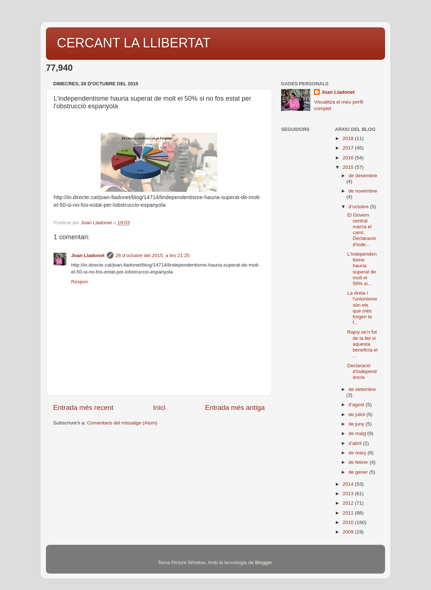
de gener (359, 472)
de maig (358, 433)
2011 (348, 513)
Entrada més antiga (235, 407)
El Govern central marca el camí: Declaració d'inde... (361, 229)
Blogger (263, 562)
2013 (348, 493)
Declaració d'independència (362, 371)
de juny (357, 424)
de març (358, 452)
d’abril (356, 443)
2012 (348, 503)
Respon (79, 281)
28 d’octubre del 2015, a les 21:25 (153, 255)
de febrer (359, 462)
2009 (348, 532)
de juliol (358, 414)
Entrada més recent (83, 407)
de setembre (362, 389)
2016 (348, 157)
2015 (348, 167)
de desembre (363, 175)
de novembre (363, 191)
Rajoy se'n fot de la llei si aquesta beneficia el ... (362, 343)
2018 (348, 138)
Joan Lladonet (88, 255)
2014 (348, 484)
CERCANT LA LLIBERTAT (133, 42)
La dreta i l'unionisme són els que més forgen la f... (362, 307)
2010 (348, 522)
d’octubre (359, 206)
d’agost (357, 404)
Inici (159, 407)
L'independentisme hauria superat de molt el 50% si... (362, 268)
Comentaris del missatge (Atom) (122, 423)
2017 (348, 148)
